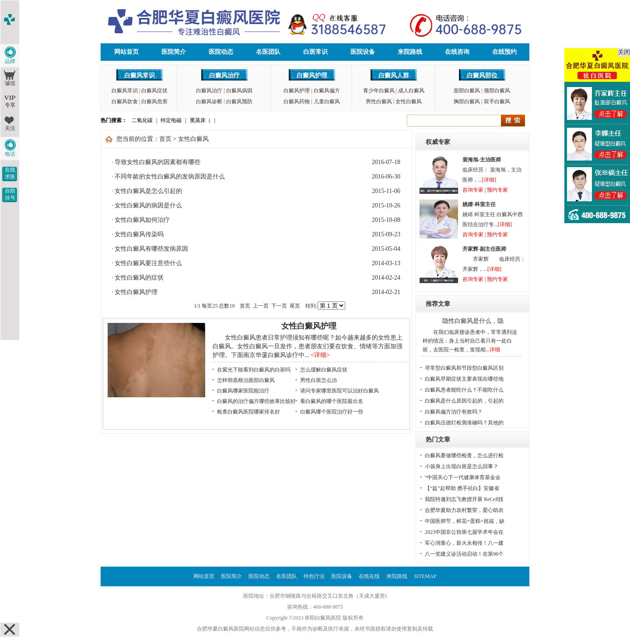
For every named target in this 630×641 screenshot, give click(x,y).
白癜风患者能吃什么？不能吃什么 (464, 390)
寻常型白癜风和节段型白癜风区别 (464, 368)
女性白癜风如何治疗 (142, 220)
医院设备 (362, 52)
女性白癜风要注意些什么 (148, 263)
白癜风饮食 (125, 101)
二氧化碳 (142, 120)
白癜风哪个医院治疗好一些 (331, 412)
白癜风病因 (239, 91)
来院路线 (410, 52)
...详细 (493, 350)
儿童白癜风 (327, 101)
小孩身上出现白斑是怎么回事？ (461, 466)
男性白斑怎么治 (318, 380)
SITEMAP (425, 576)
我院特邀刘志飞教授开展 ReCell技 (464, 499)
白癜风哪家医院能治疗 (243, 391)
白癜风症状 (154, 91)
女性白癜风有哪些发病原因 (151, 248)
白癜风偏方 (327, 91)
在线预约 (504, 52)
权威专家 (438, 142)
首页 (165, 139)
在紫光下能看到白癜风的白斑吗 (253, 370)
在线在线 (369, 576)
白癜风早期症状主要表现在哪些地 (464, 379)
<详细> (320, 355)
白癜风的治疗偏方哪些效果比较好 (256, 401)
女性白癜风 (409, 101)
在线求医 (10, 173)
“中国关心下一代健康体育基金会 (462, 477)
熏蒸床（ (200, 120)
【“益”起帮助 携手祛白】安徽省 (462, 488)
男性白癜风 (379, 101)
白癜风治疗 (224, 75)
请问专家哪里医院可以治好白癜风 (339, 391)
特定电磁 (171, 120)
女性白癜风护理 (136, 292)
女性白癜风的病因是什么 (148, 205)
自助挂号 (10, 194)
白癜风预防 (239, 101)
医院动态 (221, 52)
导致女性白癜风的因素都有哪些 (157, 162)
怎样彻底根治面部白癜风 (246, 380)
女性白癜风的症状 (139, 277)
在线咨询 (457, 52)
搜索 (513, 120)
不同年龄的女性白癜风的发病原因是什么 (170, 176)
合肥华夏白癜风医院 (220, 629)
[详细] (489, 180)
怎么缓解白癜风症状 (323, 370)
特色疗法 (314, 576)
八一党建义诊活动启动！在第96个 (464, 554)
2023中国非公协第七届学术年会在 (464, 532)
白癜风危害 (154, 101)
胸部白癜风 (467, 101)
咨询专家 (472, 190)
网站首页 (126, 52)
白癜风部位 (482, 75)
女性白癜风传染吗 (139, 234)
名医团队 (268, 52)
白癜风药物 (297, 101)
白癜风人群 (393, 75)
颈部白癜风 (497, 91)
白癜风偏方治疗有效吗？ (454, 412)
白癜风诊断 (209, 101)
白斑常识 (315, 52)
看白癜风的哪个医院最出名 (331, 401)
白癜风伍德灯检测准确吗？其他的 (464, 423)
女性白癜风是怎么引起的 (148, 191)
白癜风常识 (139, 75)
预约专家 (497, 190)
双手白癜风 (497, 101)
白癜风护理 (312, 75)
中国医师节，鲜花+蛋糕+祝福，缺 (464, 521)
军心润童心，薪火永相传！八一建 (464, 543)
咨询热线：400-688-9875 (315, 607)
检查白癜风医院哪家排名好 (248, 412)
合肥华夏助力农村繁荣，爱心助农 (464, 510)
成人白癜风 (411, 91)
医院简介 (173, 52)
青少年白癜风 (379, 91)
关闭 (624, 52)
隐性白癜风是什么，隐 (473, 321)
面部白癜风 (467, 91)
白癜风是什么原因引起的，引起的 (464, 401)
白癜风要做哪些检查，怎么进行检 (464, 455)
